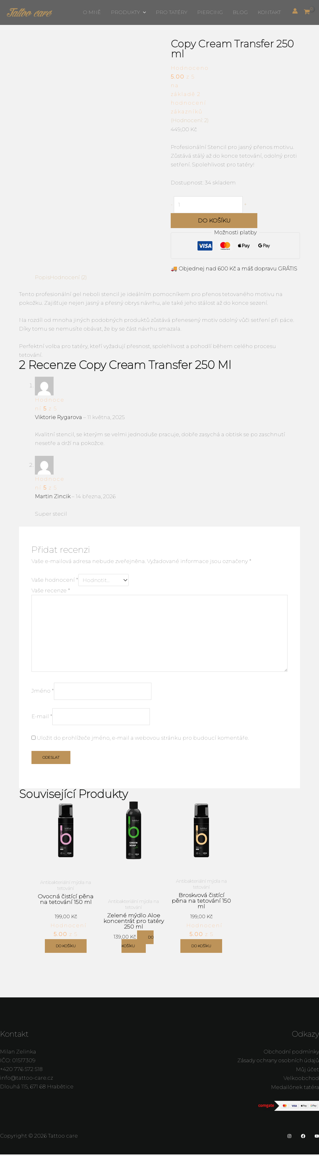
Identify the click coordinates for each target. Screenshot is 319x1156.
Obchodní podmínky (290, 1054)
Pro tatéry (171, 12)
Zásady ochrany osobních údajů (276, 1062)
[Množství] (209, 205)
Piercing (210, 12)
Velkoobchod (301, 1080)
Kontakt (269, 12)
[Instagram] (289, 1138)
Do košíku (214, 220)
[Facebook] (303, 1138)
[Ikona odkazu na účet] (295, 11)
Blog (240, 12)
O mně (92, 12)
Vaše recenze (50, 591)
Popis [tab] (42, 278)
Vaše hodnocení (54, 580)
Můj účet (307, 1071)
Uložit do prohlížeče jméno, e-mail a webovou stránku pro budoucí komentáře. (143, 740)
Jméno (42, 693)
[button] (143, 12)
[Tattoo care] (29, 12)
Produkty (128, 12)
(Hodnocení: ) (190, 120)
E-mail (41, 719)
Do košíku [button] (66, 948)
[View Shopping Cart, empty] (308, 12)
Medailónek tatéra (294, 1089)
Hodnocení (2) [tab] (69, 278)
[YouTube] (317, 1138)
